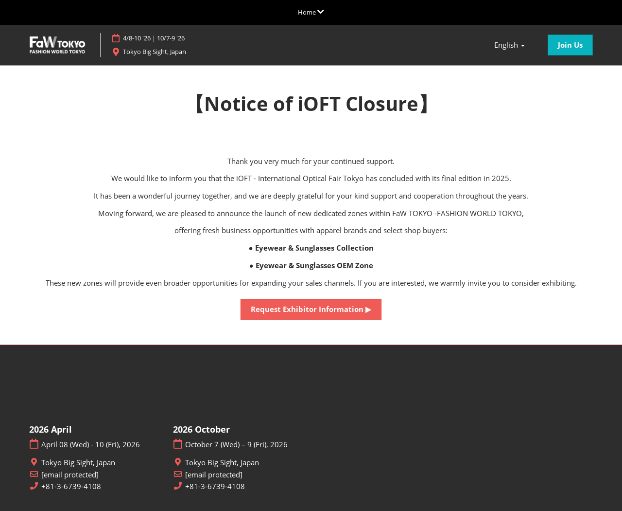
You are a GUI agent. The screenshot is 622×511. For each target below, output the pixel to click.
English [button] (509, 45)
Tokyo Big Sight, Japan (168, 52)
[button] (570, 45)
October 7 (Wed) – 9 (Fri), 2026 (236, 444)
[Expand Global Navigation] (311, 12)
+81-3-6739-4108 (71, 486)
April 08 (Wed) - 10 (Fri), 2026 (90, 444)
